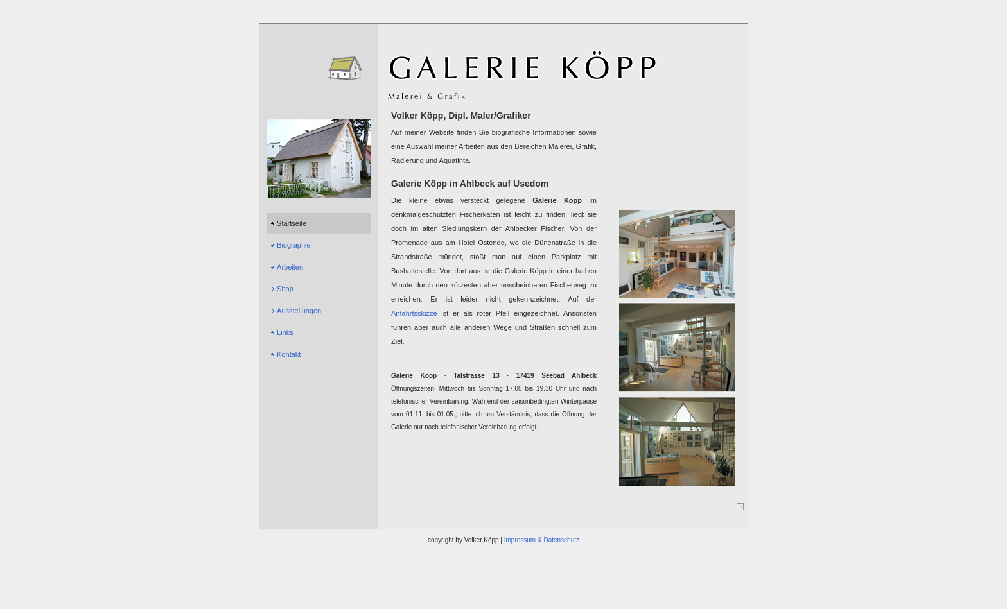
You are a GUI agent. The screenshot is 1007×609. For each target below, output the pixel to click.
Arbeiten (290, 267)
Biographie (294, 245)
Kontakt (289, 354)
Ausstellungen (299, 310)
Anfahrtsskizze (414, 313)
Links (285, 332)
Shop (285, 289)
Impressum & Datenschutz (541, 540)
